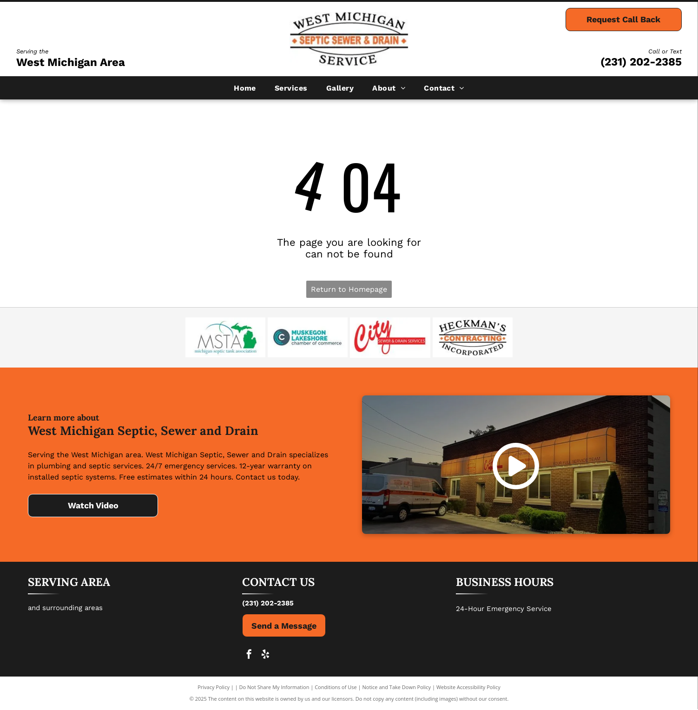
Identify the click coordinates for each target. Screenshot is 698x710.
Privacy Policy (214, 687)
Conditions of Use (336, 687)
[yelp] (265, 656)
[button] (291, 87)
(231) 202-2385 (641, 61)
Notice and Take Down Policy (396, 687)
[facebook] (249, 656)
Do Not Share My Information (274, 687)
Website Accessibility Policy (468, 687)
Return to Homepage (349, 289)
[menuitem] (244, 87)
